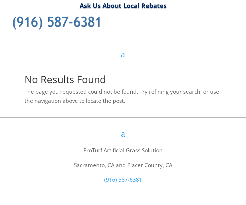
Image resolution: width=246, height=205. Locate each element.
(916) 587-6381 (123, 179)
